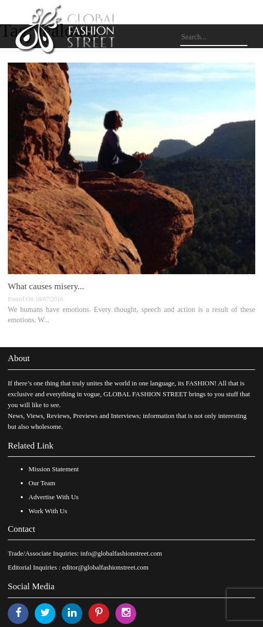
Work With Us (47, 511)
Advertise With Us (53, 497)
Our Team (41, 483)
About (19, 358)
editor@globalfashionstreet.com (105, 567)
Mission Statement (53, 469)
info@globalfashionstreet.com (121, 553)
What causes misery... (46, 286)
